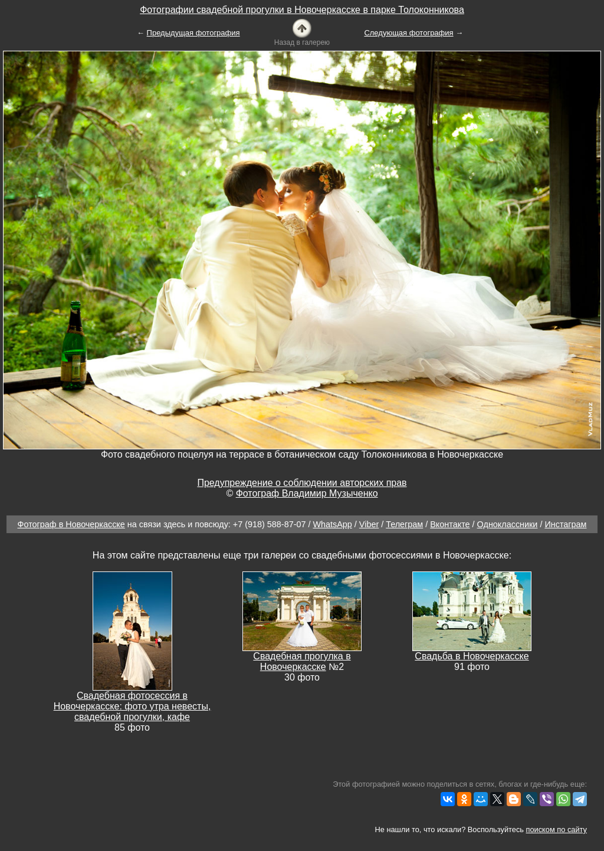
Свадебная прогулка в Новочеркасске (301, 661)
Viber (369, 524)
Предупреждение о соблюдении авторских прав (301, 483)
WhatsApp (332, 524)
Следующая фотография (408, 32)
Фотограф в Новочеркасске (71, 524)
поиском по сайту (556, 829)
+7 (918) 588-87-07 (269, 524)
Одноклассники (507, 524)
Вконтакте (450, 524)
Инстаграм (565, 524)
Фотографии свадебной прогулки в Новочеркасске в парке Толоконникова (302, 10)
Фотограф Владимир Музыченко (307, 493)
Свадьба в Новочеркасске (471, 656)
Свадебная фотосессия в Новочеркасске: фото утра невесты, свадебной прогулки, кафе (132, 706)
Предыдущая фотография (193, 32)
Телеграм (404, 524)
